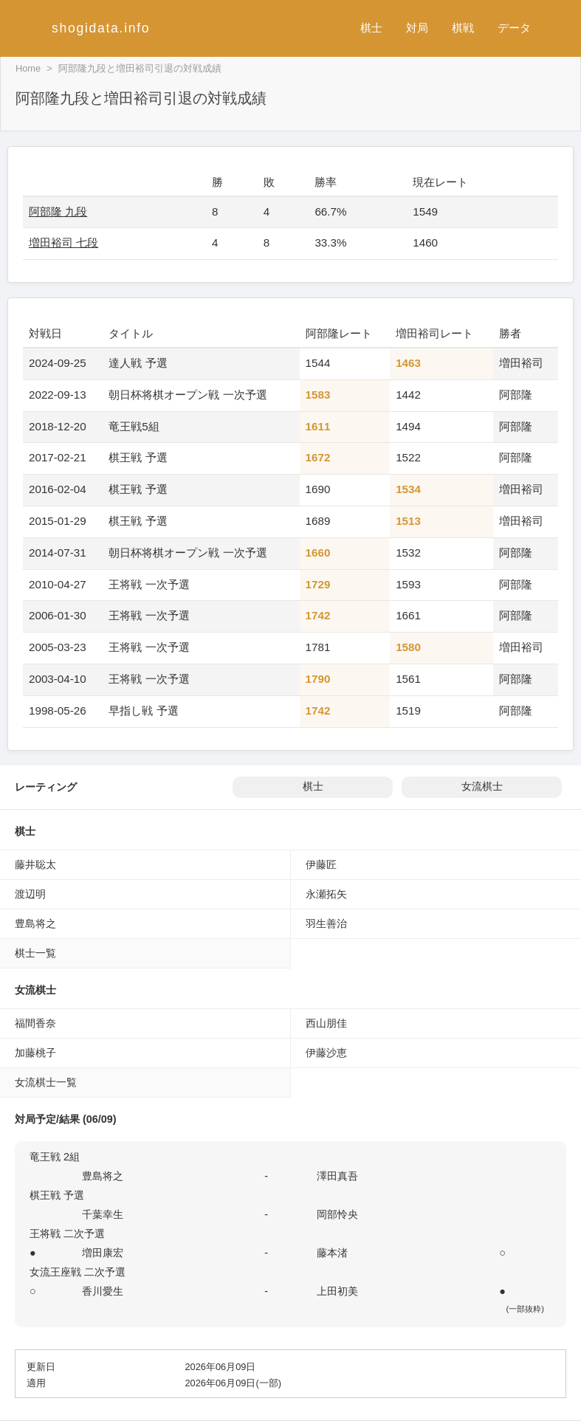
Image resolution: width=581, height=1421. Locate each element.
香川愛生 (102, 1291)
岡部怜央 (337, 1214)
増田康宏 (102, 1253)
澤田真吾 (337, 1176)
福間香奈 (35, 1023)
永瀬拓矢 (326, 894)
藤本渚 (332, 1253)
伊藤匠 (321, 864)
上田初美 (337, 1291)
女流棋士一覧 (46, 1082)
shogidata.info (101, 28)
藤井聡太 (35, 864)
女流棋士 (482, 786)
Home (28, 68)
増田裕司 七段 (63, 242)
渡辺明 (30, 894)
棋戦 (463, 27)
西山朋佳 (326, 1023)
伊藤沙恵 (326, 1053)
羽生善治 (326, 923)
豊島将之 (35, 923)
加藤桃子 (35, 1053)
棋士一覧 (35, 953)
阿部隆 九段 (58, 211)
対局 (417, 27)
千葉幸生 (102, 1214)
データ (514, 27)
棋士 (371, 27)
